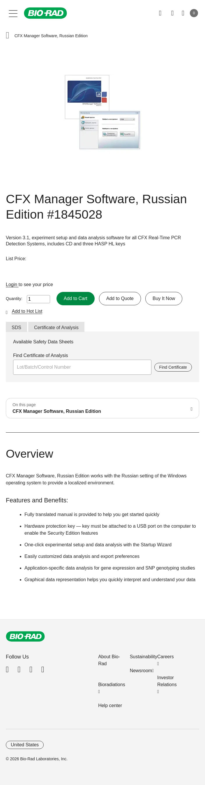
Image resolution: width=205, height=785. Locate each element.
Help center (110, 705)
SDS (16, 327)
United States (25, 744)
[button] (7, 36)
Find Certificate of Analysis (40, 355)
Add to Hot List (27, 311)
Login (12, 284)
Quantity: (14, 298)
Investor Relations (167, 681)
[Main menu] (13, 13)
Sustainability (143, 656)
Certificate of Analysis (56, 327)
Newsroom (141, 670)
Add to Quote (120, 298)
